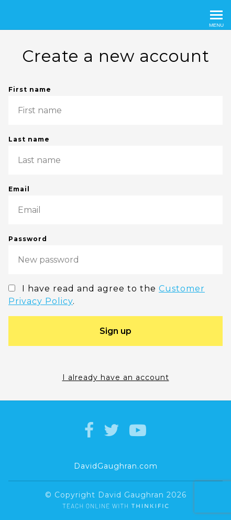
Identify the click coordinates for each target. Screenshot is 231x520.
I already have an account (115, 377)
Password (115, 254)
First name (115, 105)
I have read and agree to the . (106, 295)
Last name (115, 155)
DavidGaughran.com (116, 466)
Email (115, 204)
